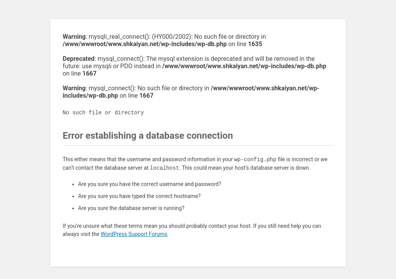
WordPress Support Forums (134, 234)
